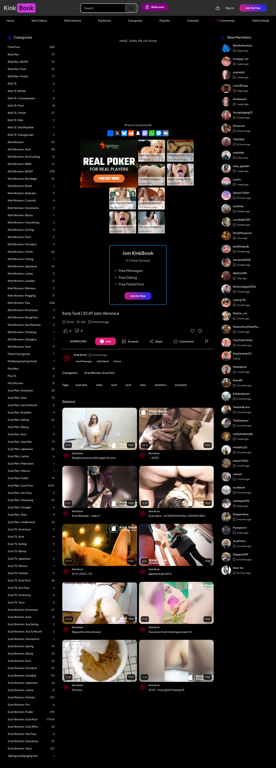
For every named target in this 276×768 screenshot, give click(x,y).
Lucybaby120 (241, 219)
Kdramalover (241, 393)
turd (114, 384)
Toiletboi (239, 139)
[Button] (105, 341)
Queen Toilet (241, 192)
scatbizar (239, 487)
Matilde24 (239, 367)
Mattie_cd (240, 313)
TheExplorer (241, 420)
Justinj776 (239, 300)
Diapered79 (240, 554)
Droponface (241, 514)
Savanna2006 (242, 259)
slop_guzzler (241, 166)
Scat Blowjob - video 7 (86, 515)
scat (128, 384)
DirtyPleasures (242, 233)
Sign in (229, 8)
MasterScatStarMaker (246, 326)
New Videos (39, 20)
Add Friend (103, 361)
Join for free (253, 8)
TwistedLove (241, 407)
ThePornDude (260, 20)
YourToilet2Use (243, 340)
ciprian (237, 474)
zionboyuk (239, 99)
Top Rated (104, 20)
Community (225, 20)
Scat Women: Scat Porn (99, 372)
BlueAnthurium (242, 45)
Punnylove (239, 527)
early (99, 384)
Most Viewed (72, 20)
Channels (193, 20)
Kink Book (80, 354)
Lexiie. (237, 179)
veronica (160, 384)
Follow (117, 361)
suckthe (238, 206)
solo (143, 384)
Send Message (84, 361)
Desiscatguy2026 (244, 286)
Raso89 (237, 380)
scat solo (81, 384)
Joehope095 (241, 500)
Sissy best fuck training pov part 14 (170, 631)
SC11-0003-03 (82, 573)
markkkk (238, 152)
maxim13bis (240, 460)
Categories (135, 20)
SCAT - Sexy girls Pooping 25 (166, 689)
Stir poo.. (78, 689)
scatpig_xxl (240, 58)
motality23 (240, 447)
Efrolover (239, 125)
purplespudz (241, 246)
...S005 (154, 457)
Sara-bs (238, 567)
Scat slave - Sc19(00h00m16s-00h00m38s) (177, 515)
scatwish (239, 72)
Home (11, 20)
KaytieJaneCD (242, 353)
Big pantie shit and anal (86, 631)
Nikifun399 (240, 273)
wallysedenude (243, 433)
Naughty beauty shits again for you (93, 457)
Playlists (164, 20)
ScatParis (239, 541)
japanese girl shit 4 (160, 573)
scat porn (181, 384)
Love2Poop (240, 85)
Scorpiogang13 (243, 112)
